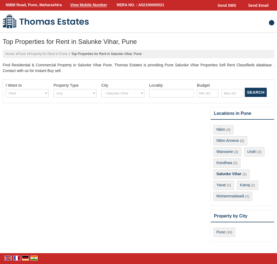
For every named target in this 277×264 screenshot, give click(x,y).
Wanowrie (224, 151)
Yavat (221, 185)
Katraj (245, 185)
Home (10, 54)
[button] (88, 5)
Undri (251, 151)
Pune (21, 54)
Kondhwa (224, 163)
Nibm (220, 129)
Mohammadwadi (230, 196)
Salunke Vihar (228, 174)
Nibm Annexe (227, 140)
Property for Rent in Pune (48, 54)
